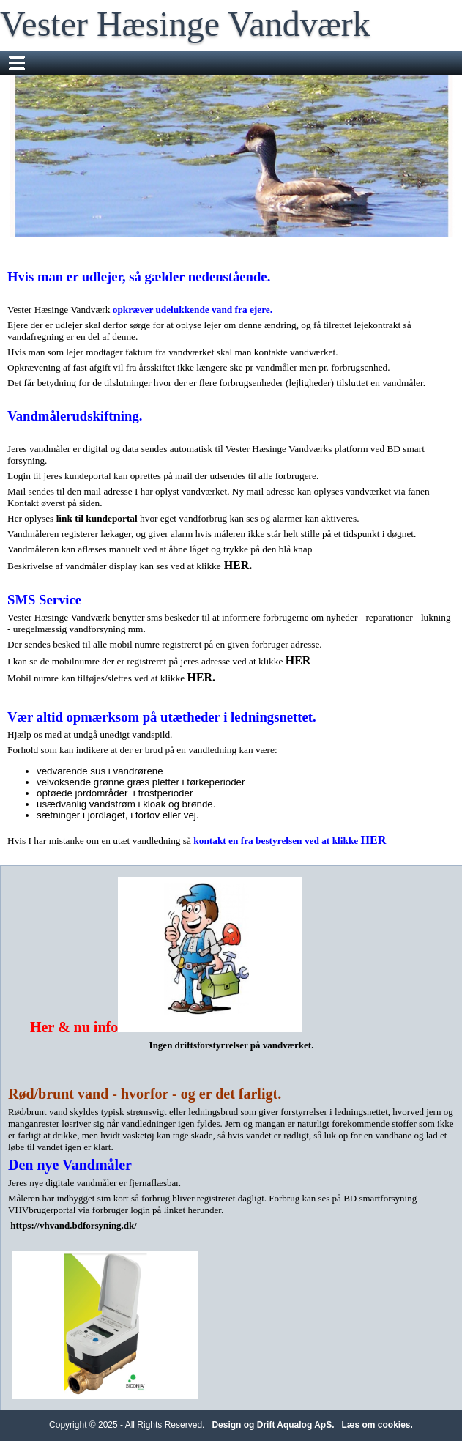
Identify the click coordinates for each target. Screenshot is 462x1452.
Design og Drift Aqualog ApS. (273, 1425)
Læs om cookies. (377, 1425)
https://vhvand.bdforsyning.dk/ (73, 1225)
